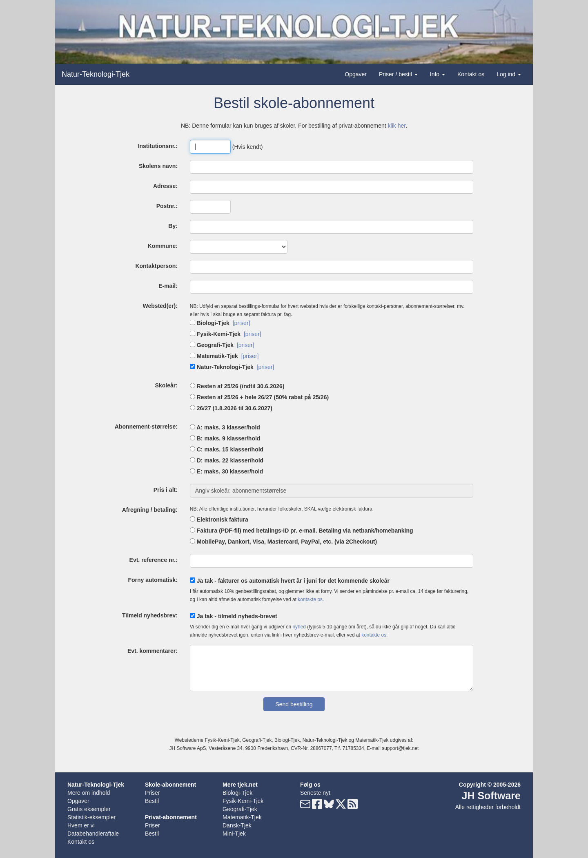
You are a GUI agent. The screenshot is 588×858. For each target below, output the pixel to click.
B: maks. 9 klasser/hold (225, 438)
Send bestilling (293, 704)
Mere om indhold (88, 792)
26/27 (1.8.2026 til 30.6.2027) (231, 408)
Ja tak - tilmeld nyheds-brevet (233, 616)
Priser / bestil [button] (398, 74)
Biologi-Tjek (209, 323)
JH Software (491, 795)
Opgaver (356, 74)
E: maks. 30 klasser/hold (226, 471)
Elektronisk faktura (219, 519)
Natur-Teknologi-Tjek (95, 74)
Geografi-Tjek (212, 345)
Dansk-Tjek (237, 825)
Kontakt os (470, 74)
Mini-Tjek (234, 833)
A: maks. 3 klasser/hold (225, 427)
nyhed (298, 627)
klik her (397, 125)
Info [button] (437, 74)
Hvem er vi (81, 825)
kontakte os (310, 599)
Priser (152, 792)
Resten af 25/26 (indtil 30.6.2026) (237, 386)
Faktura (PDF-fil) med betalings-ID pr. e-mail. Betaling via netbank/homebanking (301, 530)
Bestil (152, 801)
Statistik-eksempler (91, 817)
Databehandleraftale (93, 833)
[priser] (241, 323)
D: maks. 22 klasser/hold (226, 460)
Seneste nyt (315, 792)
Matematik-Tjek (214, 356)
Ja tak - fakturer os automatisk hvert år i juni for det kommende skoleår (290, 580)
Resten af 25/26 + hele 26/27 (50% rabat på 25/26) (259, 397)
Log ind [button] (509, 74)
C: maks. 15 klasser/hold (226, 449)
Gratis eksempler (89, 809)
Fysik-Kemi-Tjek (215, 334)
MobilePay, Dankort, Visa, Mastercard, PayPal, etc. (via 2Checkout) (283, 541)
